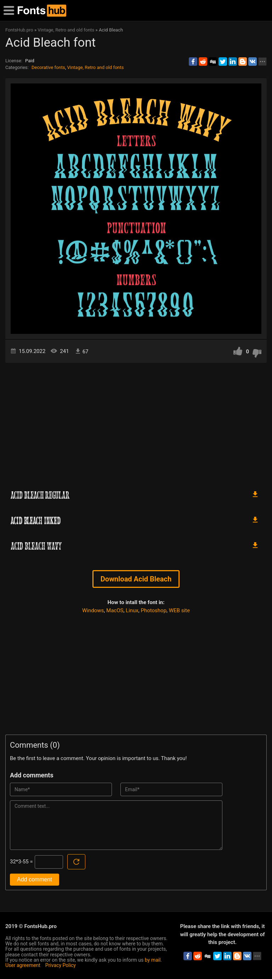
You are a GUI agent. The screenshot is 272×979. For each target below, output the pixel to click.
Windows (93, 610)
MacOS (114, 610)
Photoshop (154, 610)
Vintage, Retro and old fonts (95, 67)
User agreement (22, 965)
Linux (132, 610)
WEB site (179, 610)
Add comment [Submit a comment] (34, 879)
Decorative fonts (48, 67)
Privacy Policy (60, 965)
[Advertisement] (136, 423)
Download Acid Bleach (136, 579)
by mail (153, 960)
